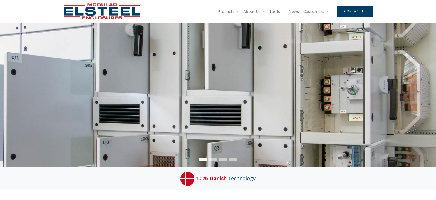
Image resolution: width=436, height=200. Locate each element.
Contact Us (354, 11)
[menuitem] (293, 11)
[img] (418, 95)
